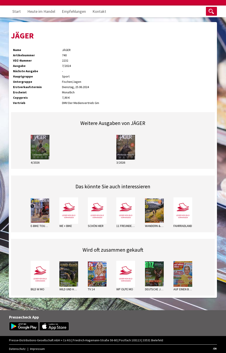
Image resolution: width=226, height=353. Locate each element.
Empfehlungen (74, 11)
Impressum (37, 349)
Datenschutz (17, 349)
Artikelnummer (24, 55)
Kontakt (99, 11)
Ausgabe (19, 66)
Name (17, 50)
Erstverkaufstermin (27, 87)
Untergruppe (22, 82)
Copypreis (20, 98)
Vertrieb (19, 103)
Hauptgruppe (23, 76)
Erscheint (20, 92)
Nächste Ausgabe (25, 71)
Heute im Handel (41, 11)
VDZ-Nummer (22, 60)
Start (16, 11)
